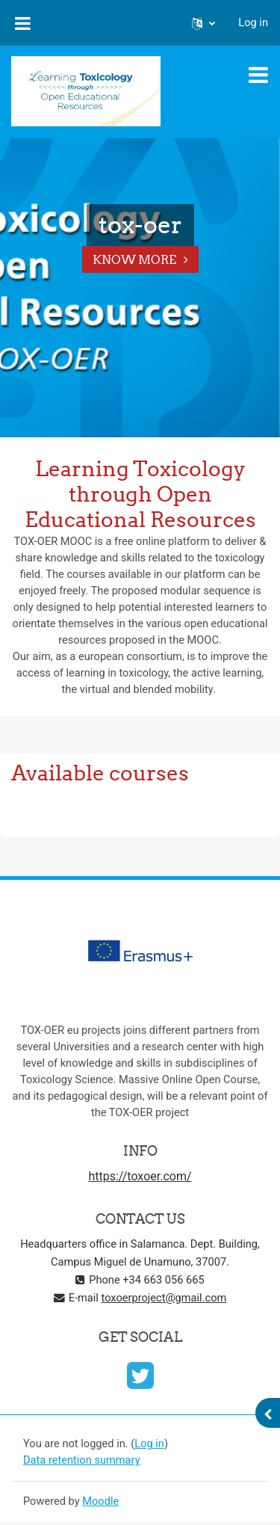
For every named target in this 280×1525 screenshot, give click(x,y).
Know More (134, 259)
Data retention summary (81, 1460)
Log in (253, 22)
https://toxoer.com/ (139, 1176)
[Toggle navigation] (258, 75)
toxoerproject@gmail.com (164, 1297)
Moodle (100, 1501)
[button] (203, 23)
